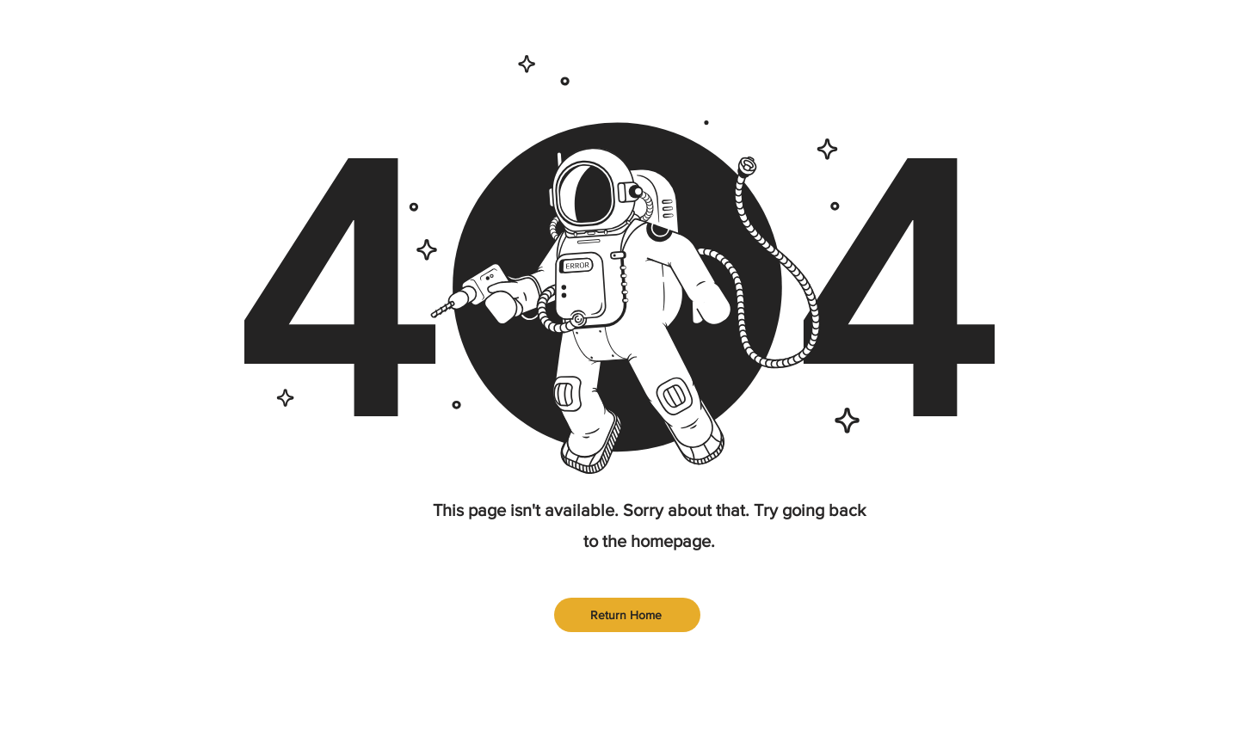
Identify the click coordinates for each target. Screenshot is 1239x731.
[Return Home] (627, 615)
